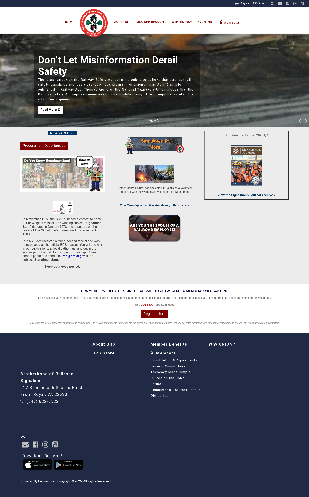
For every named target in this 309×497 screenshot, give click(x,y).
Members (231, 22)
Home (69, 22)
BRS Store (259, 3)
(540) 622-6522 (42, 401)
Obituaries (160, 396)
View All (154, 120)
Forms (156, 384)
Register (246, 3)
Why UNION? (182, 22)
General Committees (168, 366)
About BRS (122, 22)
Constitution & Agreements (174, 360)
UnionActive (46, 481)
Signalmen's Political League (176, 390)
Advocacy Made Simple (171, 372)
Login (235, 3)
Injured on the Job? (167, 378)
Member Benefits (151, 22)
